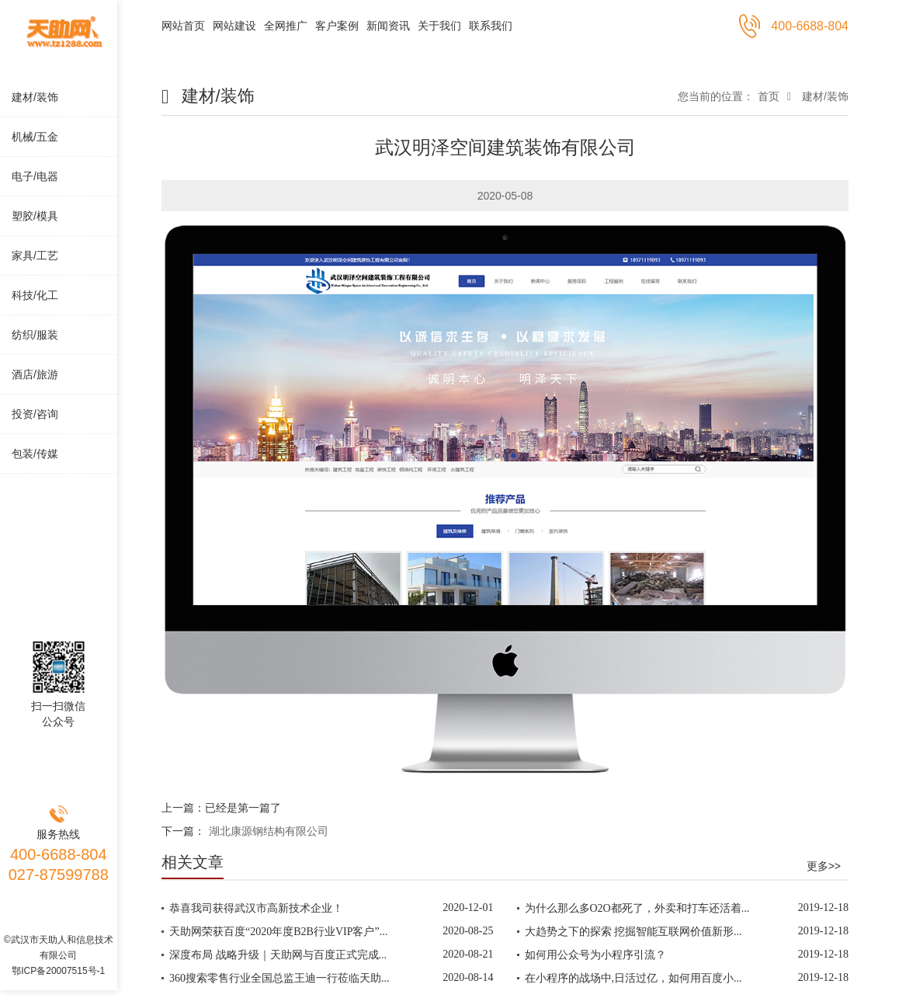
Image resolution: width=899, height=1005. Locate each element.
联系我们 (490, 25)
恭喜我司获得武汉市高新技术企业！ (256, 908)
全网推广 (285, 25)
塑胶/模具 (35, 216)
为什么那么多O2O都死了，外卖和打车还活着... (637, 908)
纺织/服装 (35, 335)
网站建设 (234, 25)
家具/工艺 (35, 255)
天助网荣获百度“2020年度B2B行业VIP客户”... (278, 931)
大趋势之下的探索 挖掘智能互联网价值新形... (633, 931)
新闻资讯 (388, 25)
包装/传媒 (35, 453)
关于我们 (439, 25)
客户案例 (337, 25)
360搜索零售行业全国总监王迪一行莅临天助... (279, 978)
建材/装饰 (35, 97)
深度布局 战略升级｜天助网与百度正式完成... (278, 955)
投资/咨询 (35, 414)
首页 (768, 96)
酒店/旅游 (35, 374)
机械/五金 (35, 136)
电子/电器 (35, 176)
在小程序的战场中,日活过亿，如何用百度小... (633, 978)
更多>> (824, 866)
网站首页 (183, 25)
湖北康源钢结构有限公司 (268, 831)
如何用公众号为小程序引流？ (595, 955)
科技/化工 (35, 295)
